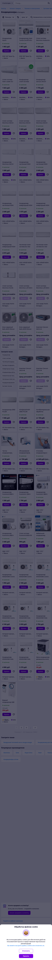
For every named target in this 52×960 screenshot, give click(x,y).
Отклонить (26, 951)
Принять (26, 956)
